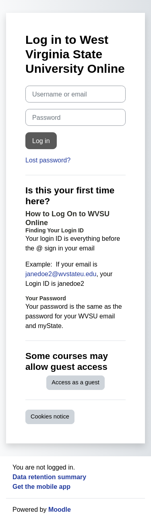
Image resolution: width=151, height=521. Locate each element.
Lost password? (47, 160)
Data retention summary (49, 477)
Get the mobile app (41, 486)
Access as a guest (75, 382)
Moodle (59, 509)
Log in (41, 140)
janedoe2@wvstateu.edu (60, 274)
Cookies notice (50, 416)
